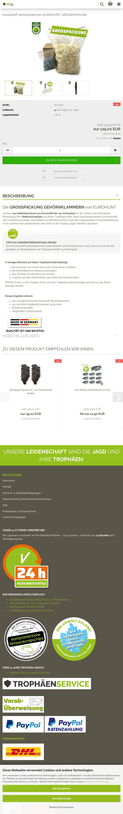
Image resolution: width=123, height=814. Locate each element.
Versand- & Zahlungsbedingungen (22, 493)
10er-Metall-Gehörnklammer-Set (92, 390)
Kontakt (7, 486)
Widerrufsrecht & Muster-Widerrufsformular (27, 499)
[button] (8, 150)
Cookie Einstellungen (14, 517)
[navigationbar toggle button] (118, 4)
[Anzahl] (61, 150)
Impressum (9, 480)
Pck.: (5, 143)
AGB (5, 505)
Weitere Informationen (61, 807)
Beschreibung (18, 195)
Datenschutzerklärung (96, 781)
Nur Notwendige (61, 798)
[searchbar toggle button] (101, 4)
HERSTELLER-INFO (61, 236)
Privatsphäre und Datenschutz (19, 511)
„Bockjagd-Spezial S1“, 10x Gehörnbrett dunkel (30, 392)
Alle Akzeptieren (61, 788)
